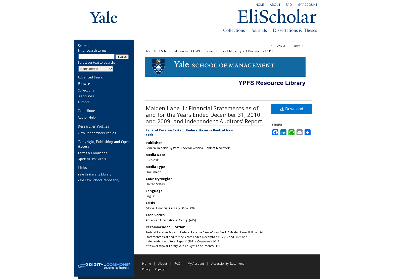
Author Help (87, 118)
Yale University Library (95, 174)
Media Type (237, 51)
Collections (234, 30)
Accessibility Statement (227, 263)
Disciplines (86, 96)
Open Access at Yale (93, 159)
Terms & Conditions (92, 153)
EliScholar (151, 51)
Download (291, 109)
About (162, 263)
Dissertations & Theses (295, 30)
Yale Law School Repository (98, 180)
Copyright (161, 269)
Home (146, 263)
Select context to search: (96, 62)
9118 (270, 51)
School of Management (176, 51)
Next (297, 45)
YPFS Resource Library (210, 51)
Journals (259, 30)
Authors (84, 102)
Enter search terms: (92, 50)
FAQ (177, 263)
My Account (196, 263)
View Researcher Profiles (97, 133)
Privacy (146, 269)
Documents (256, 51)
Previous (279, 45)
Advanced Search (91, 77)
